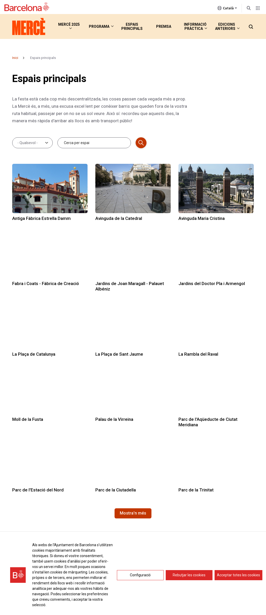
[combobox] (30, 142)
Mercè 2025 (66, 26)
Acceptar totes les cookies (238, 575)
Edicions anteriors (225, 26)
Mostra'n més (133, 513)
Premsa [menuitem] (163, 26)
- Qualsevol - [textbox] (27, 143)
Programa (99, 26)
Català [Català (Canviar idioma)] (227, 9)
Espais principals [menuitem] (132, 26)
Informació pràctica (193, 26)
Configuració (140, 575)
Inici (15, 58)
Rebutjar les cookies (189, 575)
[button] (251, 26)
